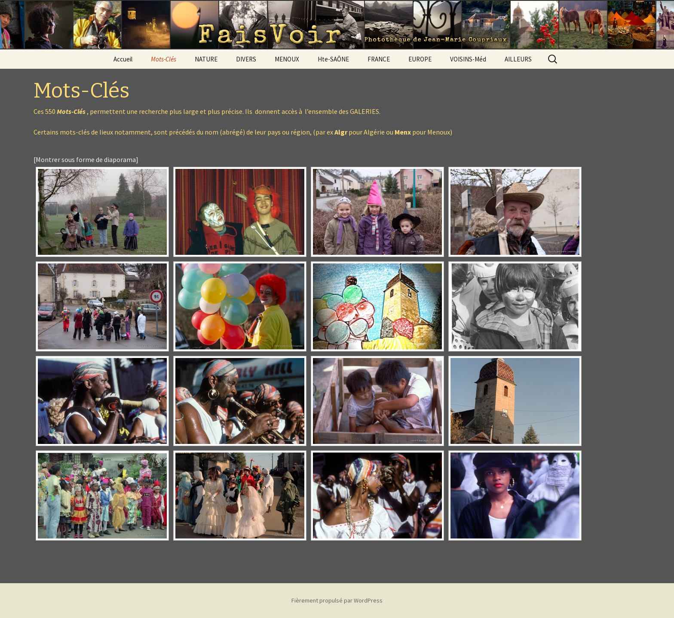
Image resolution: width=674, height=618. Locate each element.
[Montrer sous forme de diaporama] (86, 159)
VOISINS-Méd (468, 59)
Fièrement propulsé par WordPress (337, 600)
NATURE (206, 59)
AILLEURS (518, 59)
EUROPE (420, 59)
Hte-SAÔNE (333, 59)
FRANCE (379, 59)
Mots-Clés (163, 59)
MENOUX (287, 59)
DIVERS (246, 59)
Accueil (122, 59)
